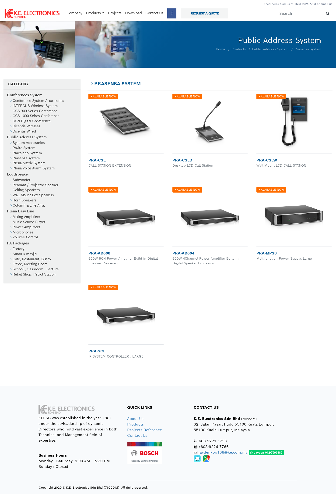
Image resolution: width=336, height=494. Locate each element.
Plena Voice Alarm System (32, 168)
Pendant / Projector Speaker (34, 185)
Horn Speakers (23, 200)
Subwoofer (20, 180)
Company (74, 13)
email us (326, 4)
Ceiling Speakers (25, 190)
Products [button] (94, 13)
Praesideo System (26, 153)
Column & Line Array (28, 205)
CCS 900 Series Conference (33, 111)
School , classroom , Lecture (34, 269)
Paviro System (22, 148)
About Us (135, 418)
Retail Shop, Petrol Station (33, 274)
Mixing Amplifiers (25, 217)
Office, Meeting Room (28, 264)
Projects (114, 13)
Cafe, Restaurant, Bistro (30, 259)
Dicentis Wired (23, 131)
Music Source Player (27, 222)
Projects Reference (144, 429)
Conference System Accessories (37, 101)
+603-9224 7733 (305, 4)
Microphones (21, 232)
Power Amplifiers (25, 227)
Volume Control (24, 237)
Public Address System (270, 49)
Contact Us (154, 13)
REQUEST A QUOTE (205, 13)
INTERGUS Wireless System (34, 106)
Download (133, 13)
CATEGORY (18, 84)
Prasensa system (308, 49)
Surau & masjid (23, 254)
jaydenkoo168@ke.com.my (223, 452)
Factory (17, 249)
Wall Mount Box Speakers (32, 195)
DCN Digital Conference (30, 121)
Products (238, 49)
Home (220, 49)
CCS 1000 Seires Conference (34, 116)
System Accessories (27, 143)
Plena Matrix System (28, 163)
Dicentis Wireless (25, 126)
